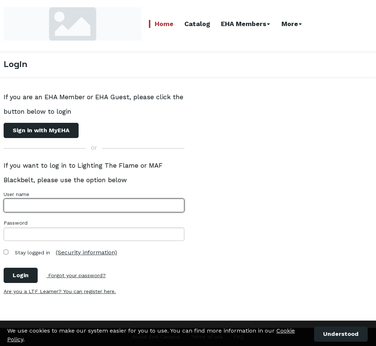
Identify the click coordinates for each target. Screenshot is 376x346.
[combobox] (246, 24)
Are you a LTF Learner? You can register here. (60, 291)
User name (16, 194)
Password (16, 223)
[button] (341, 334)
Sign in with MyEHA (41, 130)
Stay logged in (32, 252)
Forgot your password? (76, 275)
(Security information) (86, 252)
